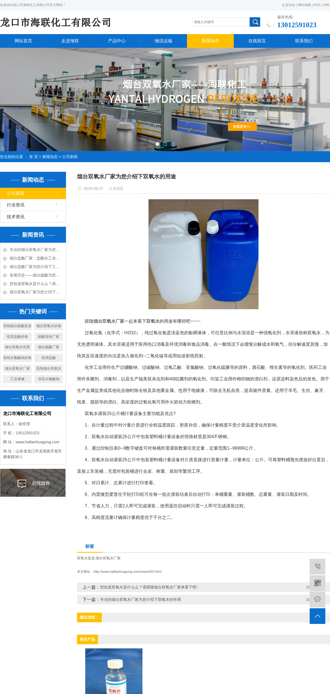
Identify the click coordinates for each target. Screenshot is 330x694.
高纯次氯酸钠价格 (17, 358)
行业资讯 (15, 205)
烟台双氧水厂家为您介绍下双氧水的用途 (36, 292)
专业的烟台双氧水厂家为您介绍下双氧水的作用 (36, 249)
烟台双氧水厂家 (17, 368)
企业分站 (288, 5)
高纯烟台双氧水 (48, 368)
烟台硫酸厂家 (48, 347)
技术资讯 (15, 216)
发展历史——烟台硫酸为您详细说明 (36, 275)
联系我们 (304, 40)
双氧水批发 (86, 558)
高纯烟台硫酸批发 (17, 326)
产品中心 (117, 40)
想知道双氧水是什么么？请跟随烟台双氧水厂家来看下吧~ (36, 283)
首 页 (33, 156)
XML (326, 5)
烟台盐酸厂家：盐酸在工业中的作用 (36, 258)
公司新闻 (70, 156)
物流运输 (163, 40)
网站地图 (304, 5)
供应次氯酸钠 (48, 379)
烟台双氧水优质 (17, 347)
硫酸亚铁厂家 (48, 336)
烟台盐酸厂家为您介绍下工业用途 (36, 266)
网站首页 (23, 40)
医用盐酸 (49, 358)
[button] (157, 144)
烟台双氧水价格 (48, 326)
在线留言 (257, 40)
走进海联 (70, 40)
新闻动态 (210, 40)
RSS (317, 5)
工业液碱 (17, 379)
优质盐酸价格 (17, 336)
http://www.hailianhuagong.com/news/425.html (127, 572)
